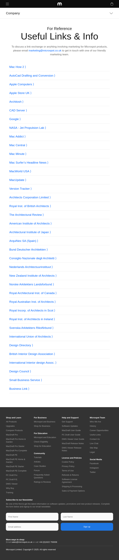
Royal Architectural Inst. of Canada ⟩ (33, 293)
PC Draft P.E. (12, 479)
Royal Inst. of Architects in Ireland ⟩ (32, 319)
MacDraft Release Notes (73, 443)
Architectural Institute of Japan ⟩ (30, 232)
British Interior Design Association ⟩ (32, 354)
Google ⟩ (15, 119)
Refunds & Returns (70, 475)
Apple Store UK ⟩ (20, 93)
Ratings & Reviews (42, 482)
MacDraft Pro (12, 435)
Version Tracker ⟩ (20, 188)
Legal (92, 452)
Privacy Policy (68, 466)
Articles (37, 462)
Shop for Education (42, 446)
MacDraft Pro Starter (15, 446)
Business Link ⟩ (19, 388)
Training (9, 492)
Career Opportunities (99, 430)
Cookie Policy (68, 462)
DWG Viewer (12, 484)
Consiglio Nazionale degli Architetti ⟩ (32, 258)
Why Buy (10, 488)
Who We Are (95, 422)
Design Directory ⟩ (21, 345)
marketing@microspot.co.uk (45, 50)
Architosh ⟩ (16, 101)
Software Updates (70, 426)
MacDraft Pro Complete (16, 450)
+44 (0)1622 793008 (48, 542)
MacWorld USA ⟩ (20, 171)
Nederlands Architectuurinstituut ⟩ (31, 267)
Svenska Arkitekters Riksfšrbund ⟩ (31, 327)
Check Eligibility (41, 442)
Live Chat (94, 443)
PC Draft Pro (11, 475)
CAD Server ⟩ (18, 110)
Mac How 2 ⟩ (17, 67)
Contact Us (95, 439)
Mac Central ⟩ (18, 145)
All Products (11, 422)
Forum (37, 470)
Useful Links (95, 435)
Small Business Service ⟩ (25, 380)
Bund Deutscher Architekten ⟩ (28, 249)
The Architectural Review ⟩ (26, 214)
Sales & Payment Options (73, 491)
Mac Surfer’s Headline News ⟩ (28, 162)
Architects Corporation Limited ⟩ (30, 197)
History (93, 426)
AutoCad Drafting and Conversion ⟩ (32, 75)
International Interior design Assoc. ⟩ (32, 362)
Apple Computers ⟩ (21, 84)
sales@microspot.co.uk (22, 542)
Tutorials (38, 457)
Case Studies (40, 466)
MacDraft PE (11, 455)
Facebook (94, 463)
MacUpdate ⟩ (17, 180)
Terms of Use (68, 470)
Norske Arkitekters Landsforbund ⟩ (31, 284)
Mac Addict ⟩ (17, 136)
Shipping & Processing (72, 486)
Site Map (94, 448)
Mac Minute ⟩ (17, 153)
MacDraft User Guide (71, 430)
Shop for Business (42, 426)
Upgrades (10, 426)
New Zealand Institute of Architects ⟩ (33, 275)
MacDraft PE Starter (15, 466)
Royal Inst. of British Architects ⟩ (30, 206)
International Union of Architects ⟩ (31, 336)
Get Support (67, 422)
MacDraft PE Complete (16, 471)
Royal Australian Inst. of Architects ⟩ (32, 301)
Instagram (94, 468)
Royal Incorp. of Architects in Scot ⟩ (32, 310)
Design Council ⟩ (20, 371)
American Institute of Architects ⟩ (30, 223)
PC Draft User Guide (71, 435)
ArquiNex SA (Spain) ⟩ (23, 240)
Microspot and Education (45, 437)
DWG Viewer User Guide (73, 439)
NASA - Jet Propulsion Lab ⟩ (27, 127)
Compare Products (14, 430)
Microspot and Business (44, 422)
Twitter (93, 472)
